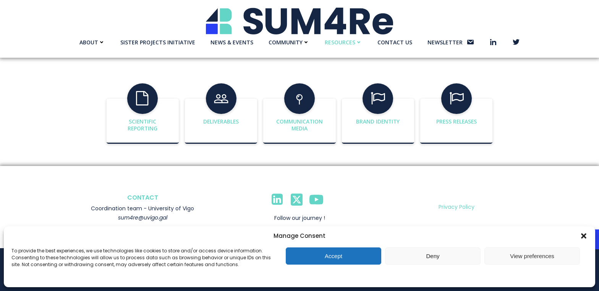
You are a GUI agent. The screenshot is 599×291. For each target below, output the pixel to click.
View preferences (532, 256)
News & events (231, 42)
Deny (432, 256)
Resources (343, 42)
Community (289, 42)
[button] (584, 236)
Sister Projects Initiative (157, 42)
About (92, 42)
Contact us (394, 42)
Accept (333, 256)
